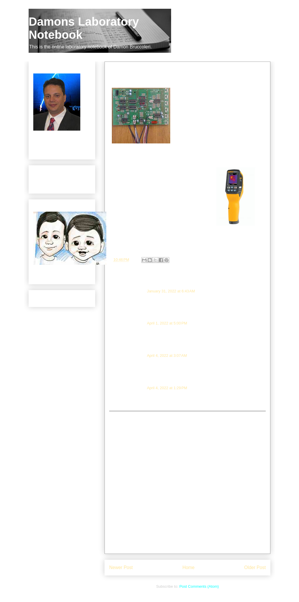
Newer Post (121, 567)
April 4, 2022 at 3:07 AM (167, 355)
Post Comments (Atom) (199, 586)
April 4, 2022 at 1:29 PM (167, 388)
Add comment (124, 415)
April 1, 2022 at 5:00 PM (167, 323)
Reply (128, 306)
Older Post (255, 567)
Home (188, 567)
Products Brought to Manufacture (51, 182)
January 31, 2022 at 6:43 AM (171, 291)
